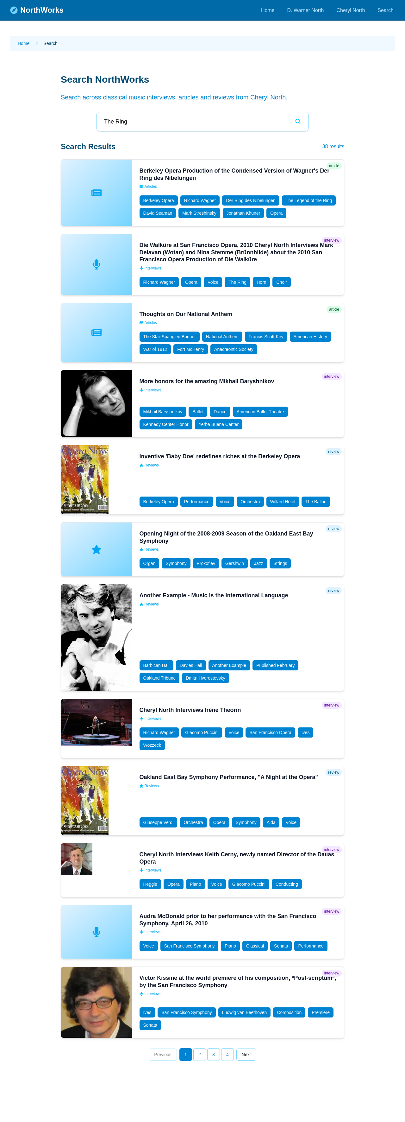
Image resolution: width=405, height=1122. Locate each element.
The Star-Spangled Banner (169, 336)
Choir (281, 282)
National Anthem (222, 336)
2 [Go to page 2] (199, 1054)
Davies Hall (191, 665)
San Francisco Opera (270, 732)
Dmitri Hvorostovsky (205, 678)
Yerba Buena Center (219, 424)
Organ (149, 563)
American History (310, 336)
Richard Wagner (200, 200)
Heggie (150, 884)
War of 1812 (155, 349)
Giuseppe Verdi (158, 822)
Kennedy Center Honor (166, 424)
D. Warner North (305, 10)
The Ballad (316, 501)
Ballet (197, 411)
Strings (280, 563)
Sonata (281, 945)
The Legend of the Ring (309, 200)
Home (268, 10)
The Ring (237, 282)
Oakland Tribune (159, 678)
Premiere (321, 1012)
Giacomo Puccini (201, 732)
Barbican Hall (156, 665)
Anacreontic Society (233, 349)
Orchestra (250, 501)
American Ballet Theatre (260, 411)
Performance (196, 501)
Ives (306, 732)
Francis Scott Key (266, 336)
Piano (195, 884)
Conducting (287, 884)
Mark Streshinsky (199, 213)
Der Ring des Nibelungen (250, 200)
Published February (275, 665)
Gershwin (234, 563)
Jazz (258, 563)
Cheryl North (350, 10)
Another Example (229, 665)
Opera (276, 213)
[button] (202, 192)
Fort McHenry (190, 349)
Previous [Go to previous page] (162, 1054)
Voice (213, 282)
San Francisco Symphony (189, 945)
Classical (255, 945)
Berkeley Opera (158, 200)
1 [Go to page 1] (185, 1054)
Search (385, 10)
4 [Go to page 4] (227, 1054)
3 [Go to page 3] (213, 1054)
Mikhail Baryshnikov (163, 411)
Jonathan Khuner (243, 213)
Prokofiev (206, 563)
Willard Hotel (282, 501)
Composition (289, 1012)
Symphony (175, 563)
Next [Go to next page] (246, 1054)
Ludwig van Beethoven (244, 1012)
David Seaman (157, 213)
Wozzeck (152, 745)
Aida (271, 822)
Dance (220, 411)
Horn (261, 282)
